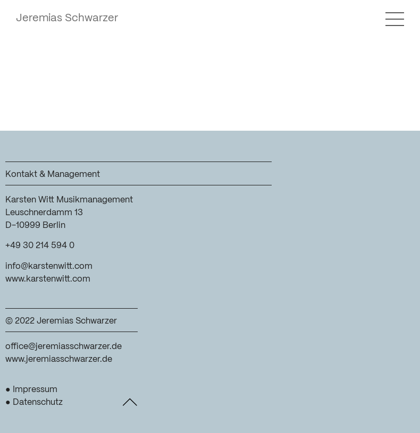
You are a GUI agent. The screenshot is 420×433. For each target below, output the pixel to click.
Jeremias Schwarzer (67, 18)
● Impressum (31, 390)
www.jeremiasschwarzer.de (58, 359)
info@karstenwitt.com (49, 266)
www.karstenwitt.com (47, 279)
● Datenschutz (34, 402)
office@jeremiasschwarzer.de (63, 347)
